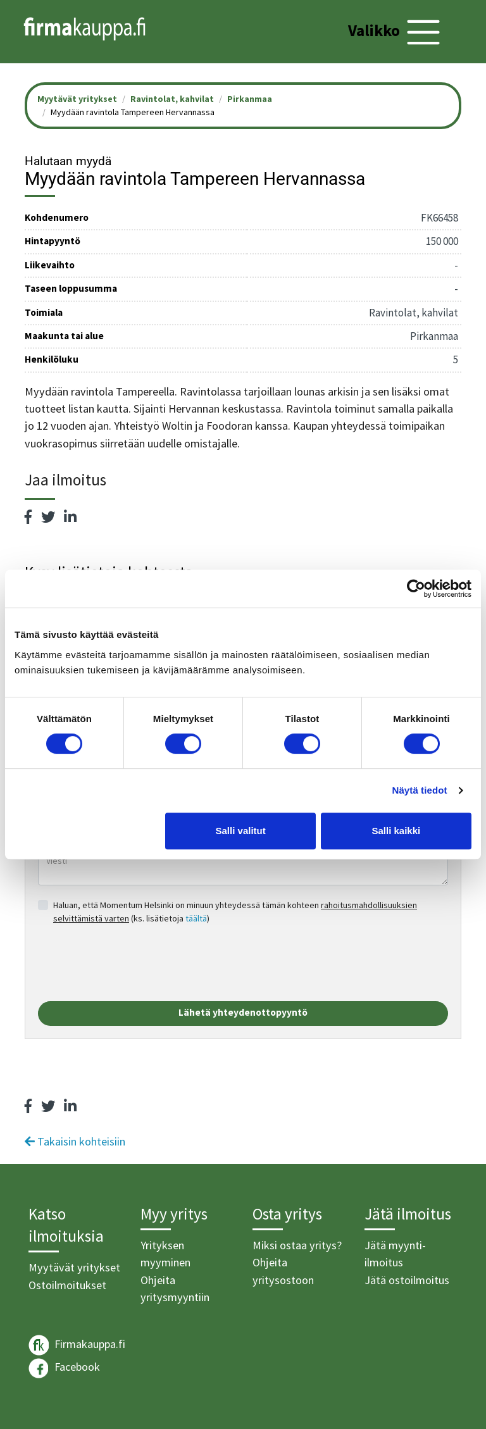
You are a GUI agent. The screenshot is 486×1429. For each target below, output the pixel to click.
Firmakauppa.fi (76, 1345)
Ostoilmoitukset (67, 1285)
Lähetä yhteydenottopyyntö (243, 1012)
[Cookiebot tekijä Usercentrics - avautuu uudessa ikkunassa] (416, 588)
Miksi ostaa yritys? (297, 1245)
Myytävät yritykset (74, 1267)
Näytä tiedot (419, 790)
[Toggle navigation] (395, 32)
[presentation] (134, 963)
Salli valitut (241, 830)
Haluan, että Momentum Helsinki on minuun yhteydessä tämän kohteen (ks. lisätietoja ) (235, 911)
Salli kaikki (396, 830)
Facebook (64, 1368)
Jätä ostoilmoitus (406, 1280)
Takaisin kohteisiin (75, 1141)
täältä (196, 918)
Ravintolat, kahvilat (172, 98)
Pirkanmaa (249, 98)
